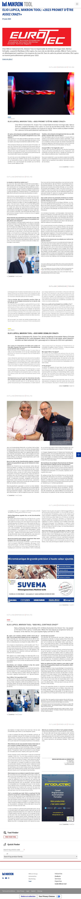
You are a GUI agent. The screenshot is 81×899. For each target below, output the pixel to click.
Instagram (9, 878)
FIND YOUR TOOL (10, 837)
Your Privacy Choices (47, 896)
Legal (27, 891)
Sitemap (39, 891)
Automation (32, 876)
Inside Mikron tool (60, 884)
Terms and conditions (8, 891)
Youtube (6, 878)
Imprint (33, 891)
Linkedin (3, 878)
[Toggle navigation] (77, 4)
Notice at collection (28, 896)
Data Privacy (20, 891)
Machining (32, 879)
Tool (30, 881)
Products (58, 876)
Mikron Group (33, 874)
